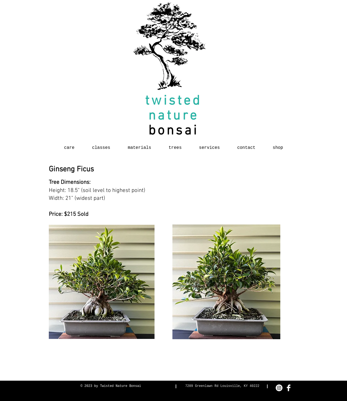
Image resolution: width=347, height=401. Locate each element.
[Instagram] (279, 387)
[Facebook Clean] (288, 387)
